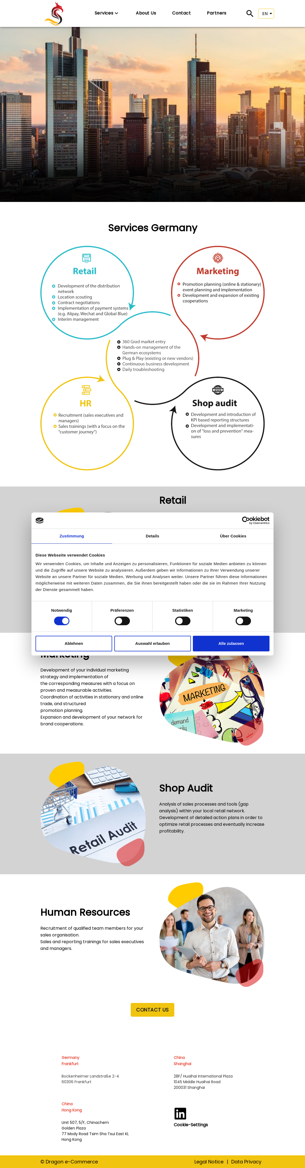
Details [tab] (152, 536)
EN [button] (265, 14)
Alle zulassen (231, 643)
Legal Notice (209, 1161)
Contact (181, 13)
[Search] (250, 13)
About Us (146, 13)
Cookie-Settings (191, 1125)
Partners (216, 13)
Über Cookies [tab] (233, 536)
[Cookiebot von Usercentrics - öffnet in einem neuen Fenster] (245, 520)
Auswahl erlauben (152, 643)
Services (107, 13)
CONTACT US (152, 1010)
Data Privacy (246, 1161)
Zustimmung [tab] (72, 536)
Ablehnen (74, 643)
